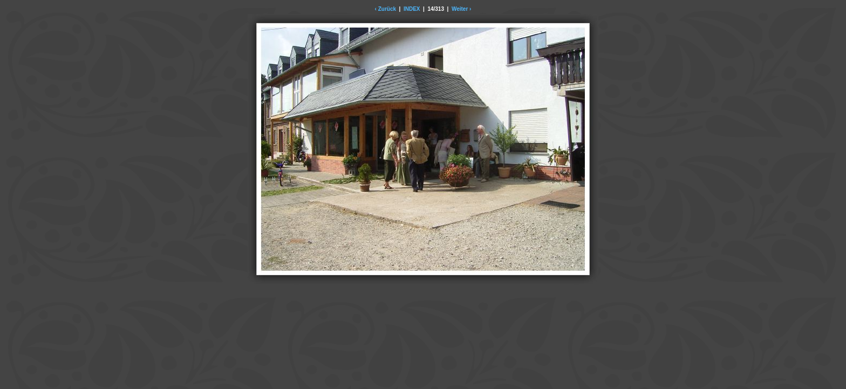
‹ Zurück (385, 9)
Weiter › (462, 9)
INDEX (412, 9)
